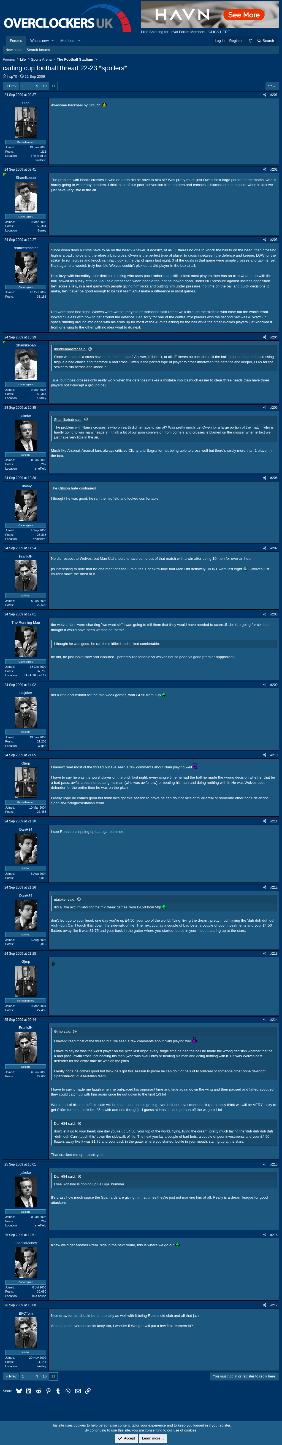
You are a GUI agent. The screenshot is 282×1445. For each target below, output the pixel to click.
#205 (274, 408)
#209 (274, 685)
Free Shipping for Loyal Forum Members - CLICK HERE (185, 32)
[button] (52, 40)
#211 (274, 821)
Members (67, 41)
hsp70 (12, 76)
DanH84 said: (65, 1123)
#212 (274, 887)
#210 (274, 755)
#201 (274, 95)
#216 (274, 1235)
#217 (274, 1305)
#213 (274, 954)
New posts (14, 50)
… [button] (30, 86)
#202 (274, 169)
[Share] (264, 95)
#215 (274, 1164)
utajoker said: (64, 899)
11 (53, 86)
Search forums (38, 50)
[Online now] (4, 174)
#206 (274, 478)
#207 (274, 548)
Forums (16, 41)
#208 (274, 614)
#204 (274, 337)
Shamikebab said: (68, 420)
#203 (274, 240)
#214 (274, 1020)
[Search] (265, 40)
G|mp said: (62, 1031)
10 (45, 86)
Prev (13, 86)
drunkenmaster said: (70, 349)
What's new (39, 41)
